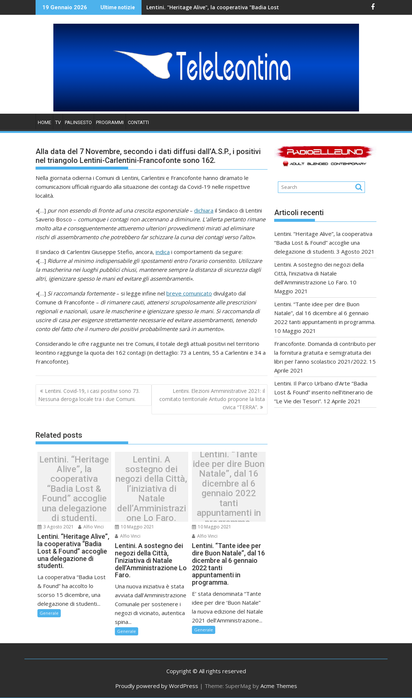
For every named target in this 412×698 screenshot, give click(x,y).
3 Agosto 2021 (55, 527)
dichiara (203, 210)
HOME (44, 122)
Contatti (138, 122)
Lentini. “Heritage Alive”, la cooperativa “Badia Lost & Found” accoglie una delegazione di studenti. (74, 488)
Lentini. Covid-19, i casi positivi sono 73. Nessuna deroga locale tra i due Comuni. (89, 395)
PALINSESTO (78, 122)
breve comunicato (189, 293)
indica (163, 252)
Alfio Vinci (91, 527)
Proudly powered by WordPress (156, 685)
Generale (49, 613)
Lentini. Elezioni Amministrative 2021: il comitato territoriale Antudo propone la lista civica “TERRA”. (212, 399)
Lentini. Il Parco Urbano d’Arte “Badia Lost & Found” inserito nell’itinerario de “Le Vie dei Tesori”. (323, 392)
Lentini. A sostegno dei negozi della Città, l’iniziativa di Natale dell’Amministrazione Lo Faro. (151, 488)
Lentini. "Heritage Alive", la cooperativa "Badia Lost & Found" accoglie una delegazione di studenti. (241, 7)
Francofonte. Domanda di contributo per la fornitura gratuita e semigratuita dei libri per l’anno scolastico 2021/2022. (325, 352)
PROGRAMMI (110, 122)
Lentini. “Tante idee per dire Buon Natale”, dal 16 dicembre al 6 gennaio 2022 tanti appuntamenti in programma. (229, 489)
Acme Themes (278, 685)
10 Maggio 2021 (134, 527)
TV (58, 122)
